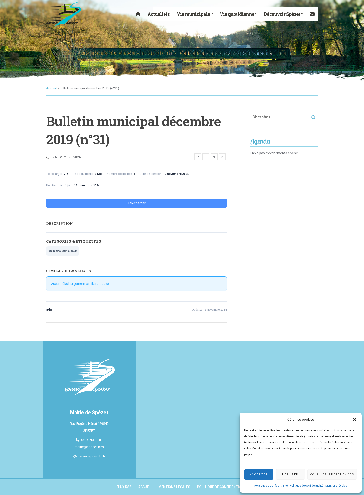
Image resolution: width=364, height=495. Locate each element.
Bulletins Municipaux (63, 251)
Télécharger (136, 203)
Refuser (290, 474)
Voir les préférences (332, 474)
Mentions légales (336, 485)
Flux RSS (123, 487)
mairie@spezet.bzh (89, 447)
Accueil (51, 88)
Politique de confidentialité (271, 485)
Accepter (258, 474)
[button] (354, 419)
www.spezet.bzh (92, 456)
